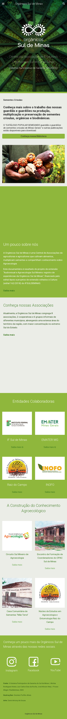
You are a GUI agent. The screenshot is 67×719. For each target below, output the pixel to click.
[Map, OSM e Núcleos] (33, 367)
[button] (3, 3)
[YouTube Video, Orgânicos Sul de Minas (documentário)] (33, 210)
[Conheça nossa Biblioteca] (33, 136)
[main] (33, 63)
